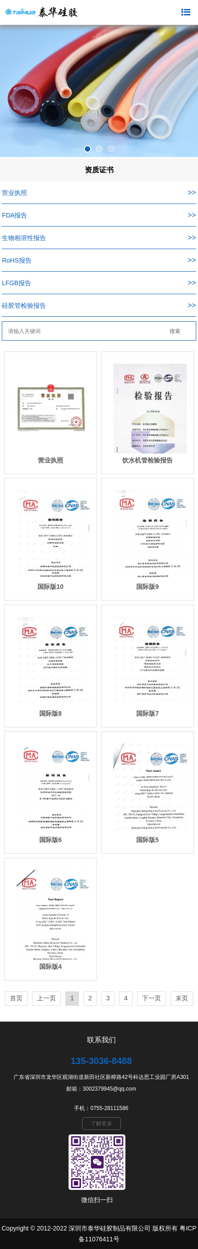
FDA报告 (14, 215)
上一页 (46, 998)
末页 (181, 998)
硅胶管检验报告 (24, 305)
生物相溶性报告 (24, 237)
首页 (16, 998)
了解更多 (101, 1123)
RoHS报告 (16, 260)
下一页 (151, 998)
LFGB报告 (16, 283)
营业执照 (14, 192)
